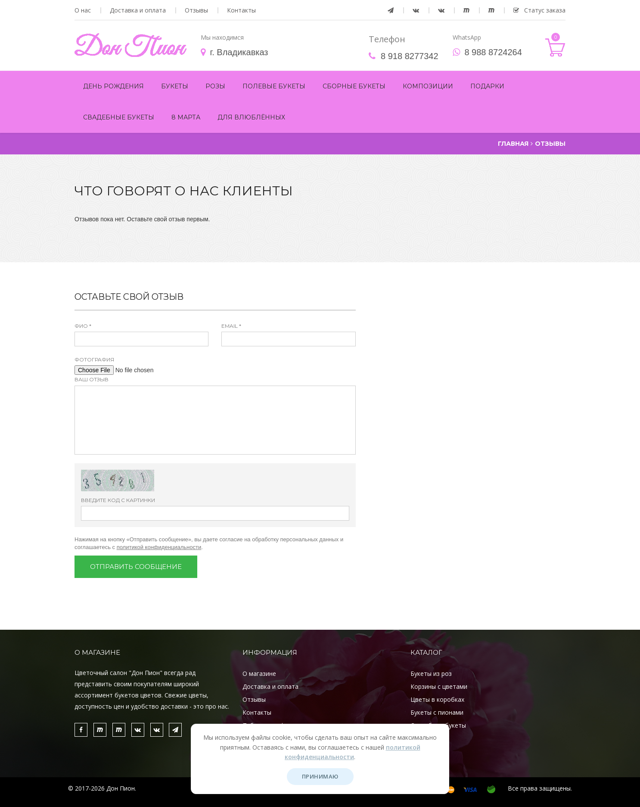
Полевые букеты (273, 86)
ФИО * (83, 326)
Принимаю (320, 776)
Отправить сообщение (136, 566)
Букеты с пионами (436, 712)
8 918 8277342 (409, 56)
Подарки (487, 86)
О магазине (259, 673)
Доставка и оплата (138, 10)
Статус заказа (539, 10)
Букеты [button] (174, 86)
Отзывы (196, 10)
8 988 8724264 (493, 52)
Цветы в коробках (437, 699)
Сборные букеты (354, 86)
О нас (83, 10)
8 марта (185, 117)
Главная (513, 144)
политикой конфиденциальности (159, 547)
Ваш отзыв (92, 379)
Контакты (241, 10)
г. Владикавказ (239, 52)
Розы (215, 86)
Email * (231, 326)
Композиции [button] (428, 86)
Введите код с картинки (118, 500)
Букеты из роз (431, 673)
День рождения (113, 86)
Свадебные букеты (118, 117)
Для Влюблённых (251, 117)
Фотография (94, 359)
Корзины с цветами (438, 686)
